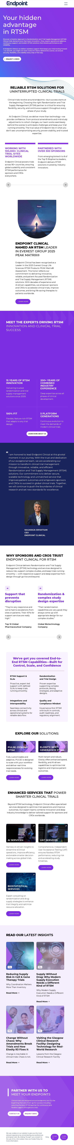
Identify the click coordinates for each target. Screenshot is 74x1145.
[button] (66, 3)
